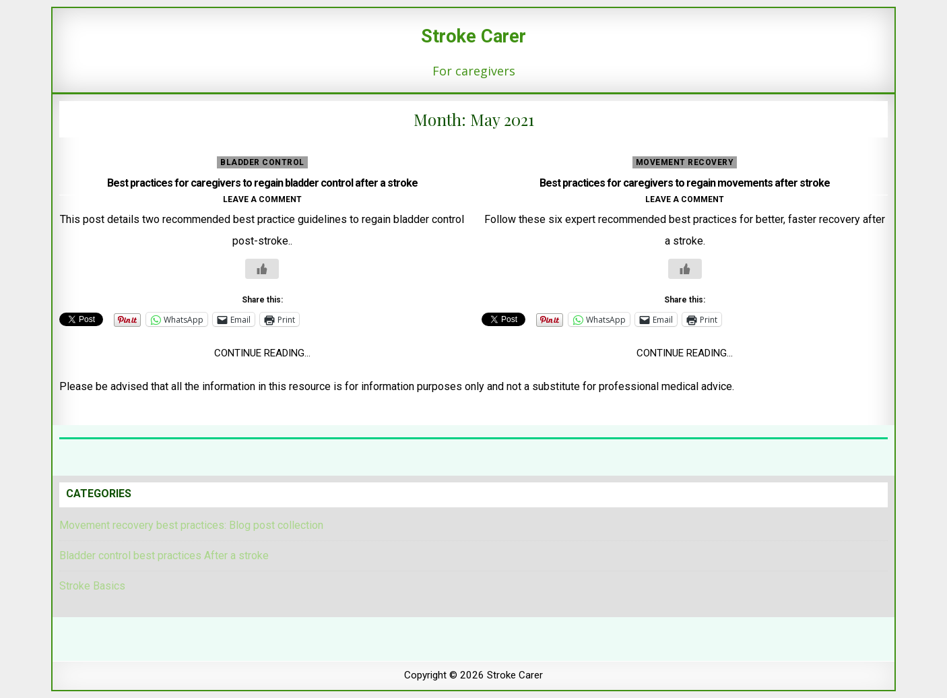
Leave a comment (262, 199)
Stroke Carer (473, 36)
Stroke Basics (92, 585)
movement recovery (685, 162)
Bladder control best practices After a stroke (164, 555)
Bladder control (262, 162)
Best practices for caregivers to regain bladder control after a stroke (262, 183)
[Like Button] (262, 269)
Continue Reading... (262, 353)
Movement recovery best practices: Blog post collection (191, 525)
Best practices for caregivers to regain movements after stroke (685, 183)
